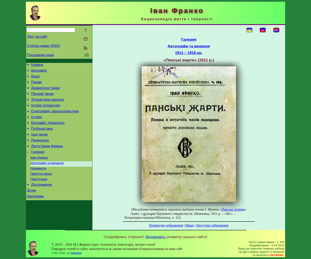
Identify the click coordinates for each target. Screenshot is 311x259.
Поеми (36, 85)
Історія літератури (45, 110)
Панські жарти (233, 209)
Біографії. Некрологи (48, 130)
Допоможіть (155, 237)
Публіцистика (42, 136)
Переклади (40, 149)
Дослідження (41, 199)
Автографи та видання (46, 174)
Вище (190, 225)
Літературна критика (47, 104)
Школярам (35, 212)
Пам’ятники (38, 192)
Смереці (76, 252)
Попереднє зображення (166, 225)
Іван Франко (39, 168)
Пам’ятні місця (41, 186)
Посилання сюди (40, 55)
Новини (37, 65)
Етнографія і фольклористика (55, 117)
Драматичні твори (45, 91)
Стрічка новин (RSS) (43, 46)
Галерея (37, 162)
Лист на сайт (37, 36)
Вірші (35, 78)
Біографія (39, 72)
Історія (36, 123)
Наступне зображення (212, 225)
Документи (38, 180)
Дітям (31, 205)
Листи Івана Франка (47, 156)
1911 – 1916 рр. (188, 53)
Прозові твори (42, 97)
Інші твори (39, 143)
